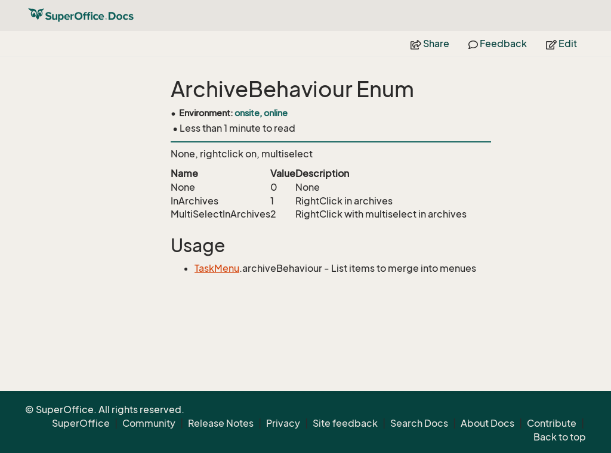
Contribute (551, 423)
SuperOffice (81, 423)
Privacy (283, 423)
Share (430, 43)
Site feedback (345, 423)
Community (148, 423)
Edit (561, 43)
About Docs (487, 423)
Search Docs (419, 423)
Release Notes (221, 423)
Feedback (497, 43)
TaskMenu (217, 268)
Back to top (559, 437)
